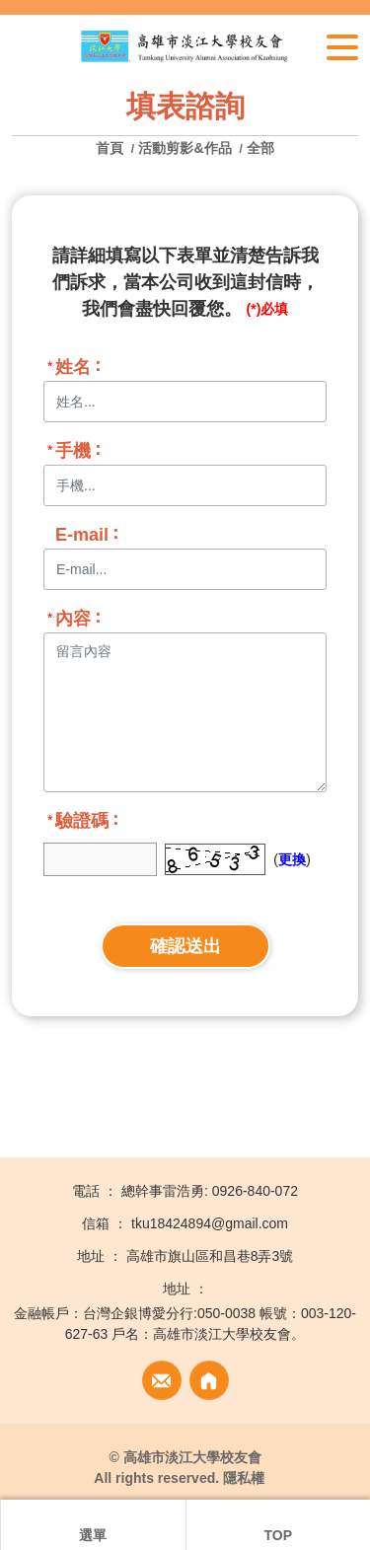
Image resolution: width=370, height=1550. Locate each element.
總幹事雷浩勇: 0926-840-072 (209, 1191)
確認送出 (185, 946)
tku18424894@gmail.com (209, 1223)
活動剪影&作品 (184, 148)
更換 (292, 859)
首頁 (111, 148)
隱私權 (243, 1478)
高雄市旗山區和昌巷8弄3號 (210, 1256)
